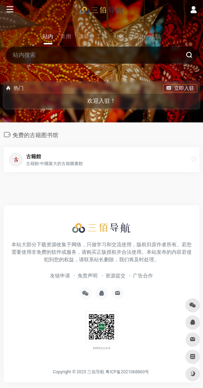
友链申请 (60, 275)
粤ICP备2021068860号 (127, 371)
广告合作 (143, 275)
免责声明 (88, 275)
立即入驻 (180, 88)
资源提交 (115, 275)
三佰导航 (95, 371)
